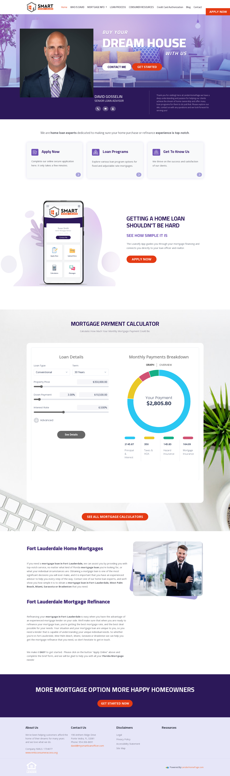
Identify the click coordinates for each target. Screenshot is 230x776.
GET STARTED (147, 67)
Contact (198, 7)
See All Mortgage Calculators (115, 517)
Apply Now (141, 259)
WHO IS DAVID (77, 7)
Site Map (120, 748)
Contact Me (117, 67)
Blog (188, 7)
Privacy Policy (123, 739)
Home (64, 7)
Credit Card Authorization (170, 7)
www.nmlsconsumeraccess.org (42, 752)
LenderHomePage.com (193, 767)
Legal (119, 734)
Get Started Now (115, 703)
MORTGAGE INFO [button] (96, 7)
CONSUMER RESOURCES (141, 7)
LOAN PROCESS (118, 7)
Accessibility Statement (128, 743)
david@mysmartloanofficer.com (87, 745)
